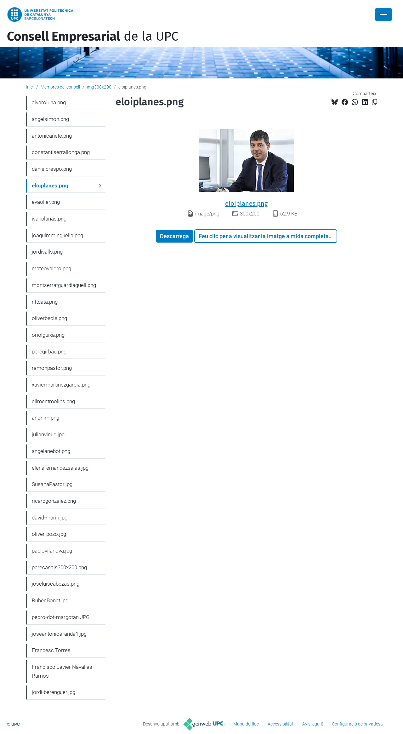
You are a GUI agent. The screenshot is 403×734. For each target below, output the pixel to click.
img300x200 (99, 86)
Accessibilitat (280, 723)
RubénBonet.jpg (50, 600)
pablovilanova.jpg (52, 551)
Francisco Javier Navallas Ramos (62, 671)
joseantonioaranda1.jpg (59, 634)
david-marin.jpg (49, 517)
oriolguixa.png (48, 335)
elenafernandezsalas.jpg (60, 468)
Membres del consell (60, 86)
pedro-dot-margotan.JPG (61, 617)
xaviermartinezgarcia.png (61, 384)
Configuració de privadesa (357, 723)
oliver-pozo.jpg (49, 534)
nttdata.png (45, 302)
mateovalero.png (51, 268)
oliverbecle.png (49, 318)
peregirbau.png (49, 351)
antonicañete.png (52, 136)
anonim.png (45, 418)
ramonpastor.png (52, 368)
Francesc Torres (51, 650)
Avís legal (311, 723)
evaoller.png (46, 202)
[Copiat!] (374, 102)
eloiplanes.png (246, 203)
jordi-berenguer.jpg (53, 692)
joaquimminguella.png (57, 235)
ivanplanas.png (49, 218)
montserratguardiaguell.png (64, 285)
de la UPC (92, 36)
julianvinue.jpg (48, 434)
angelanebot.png (51, 451)
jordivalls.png (47, 252)
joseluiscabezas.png (55, 584)
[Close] (383, 14)
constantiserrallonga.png (61, 152)
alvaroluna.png (49, 102)
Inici (30, 86)
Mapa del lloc (246, 723)
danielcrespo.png (52, 169)
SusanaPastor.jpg (52, 484)
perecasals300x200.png (59, 567)
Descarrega (174, 236)
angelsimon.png (50, 119)
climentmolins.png (53, 401)
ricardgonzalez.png (54, 501)
